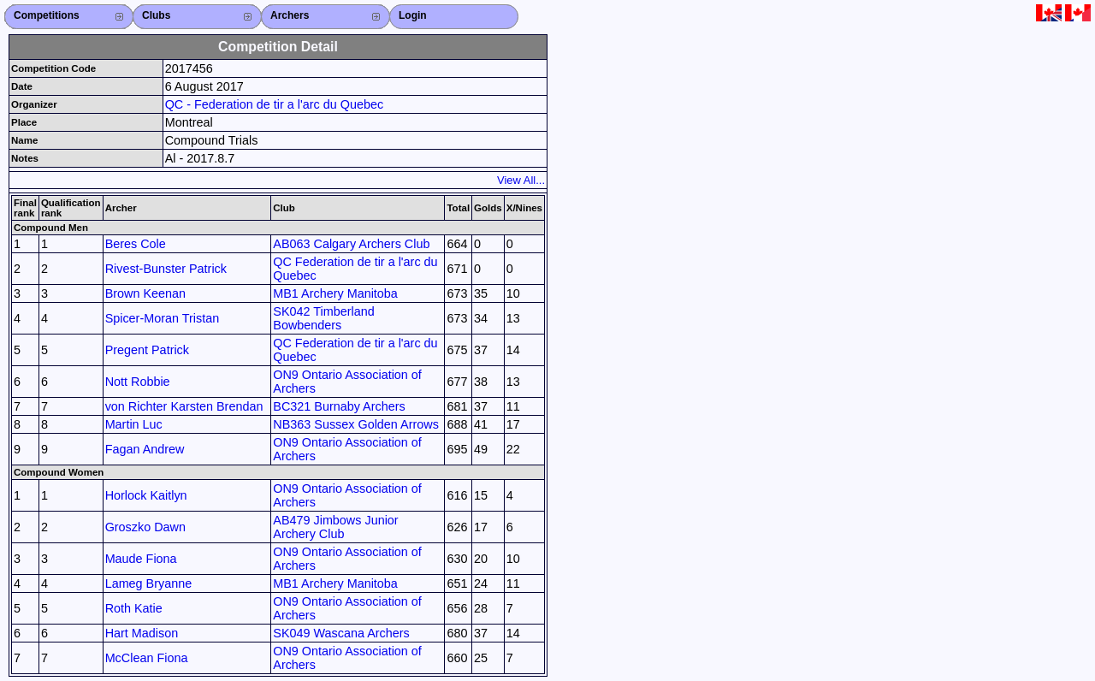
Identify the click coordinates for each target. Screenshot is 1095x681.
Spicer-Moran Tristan (162, 318)
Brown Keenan (145, 293)
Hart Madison (142, 633)
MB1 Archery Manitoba (335, 293)
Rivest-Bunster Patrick (166, 268)
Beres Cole (135, 244)
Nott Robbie (137, 381)
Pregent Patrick (147, 350)
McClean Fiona (146, 658)
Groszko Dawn (145, 527)
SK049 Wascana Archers (341, 633)
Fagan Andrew (145, 449)
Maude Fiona (141, 559)
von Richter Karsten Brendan (184, 406)
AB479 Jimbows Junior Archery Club (335, 527)
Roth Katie (134, 608)
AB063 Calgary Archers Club (351, 244)
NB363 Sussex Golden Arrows (356, 424)
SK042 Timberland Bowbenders (323, 318)
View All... (521, 180)
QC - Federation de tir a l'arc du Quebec (274, 104)
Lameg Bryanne (148, 583)
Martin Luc (134, 424)
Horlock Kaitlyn (146, 495)
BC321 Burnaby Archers (339, 406)
